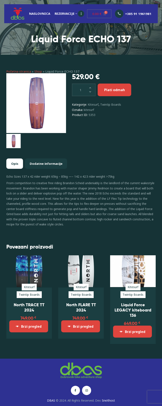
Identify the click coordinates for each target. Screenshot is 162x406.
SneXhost (108, 400)
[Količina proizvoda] (84, 90)
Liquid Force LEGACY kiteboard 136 (133, 310)
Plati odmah (114, 90)
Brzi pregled (31, 326)
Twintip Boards (110, 104)
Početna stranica (18, 71)
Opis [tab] (14, 163)
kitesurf (89, 110)
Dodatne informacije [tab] (46, 163)
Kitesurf (93, 104)
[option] (36, 103)
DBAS (51, 400)
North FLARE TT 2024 (81, 307)
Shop (38, 71)
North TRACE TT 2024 (29, 307)
